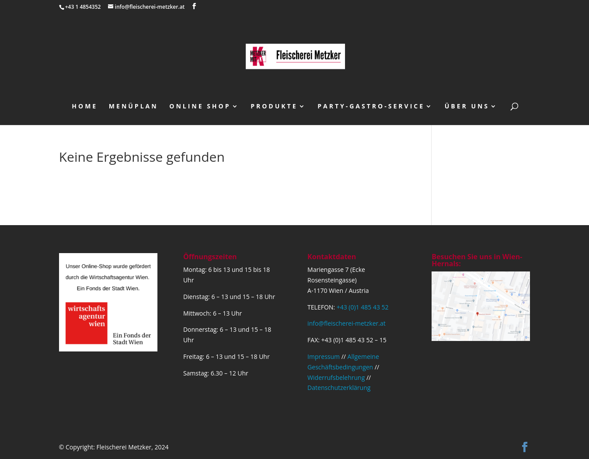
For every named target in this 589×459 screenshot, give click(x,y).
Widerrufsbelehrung (336, 377)
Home (85, 106)
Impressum (323, 356)
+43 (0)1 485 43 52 (363, 307)
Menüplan (133, 106)
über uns (467, 106)
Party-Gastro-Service (371, 106)
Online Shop (199, 106)
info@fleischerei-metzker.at (346, 323)
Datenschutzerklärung (338, 387)
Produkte (274, 106)
